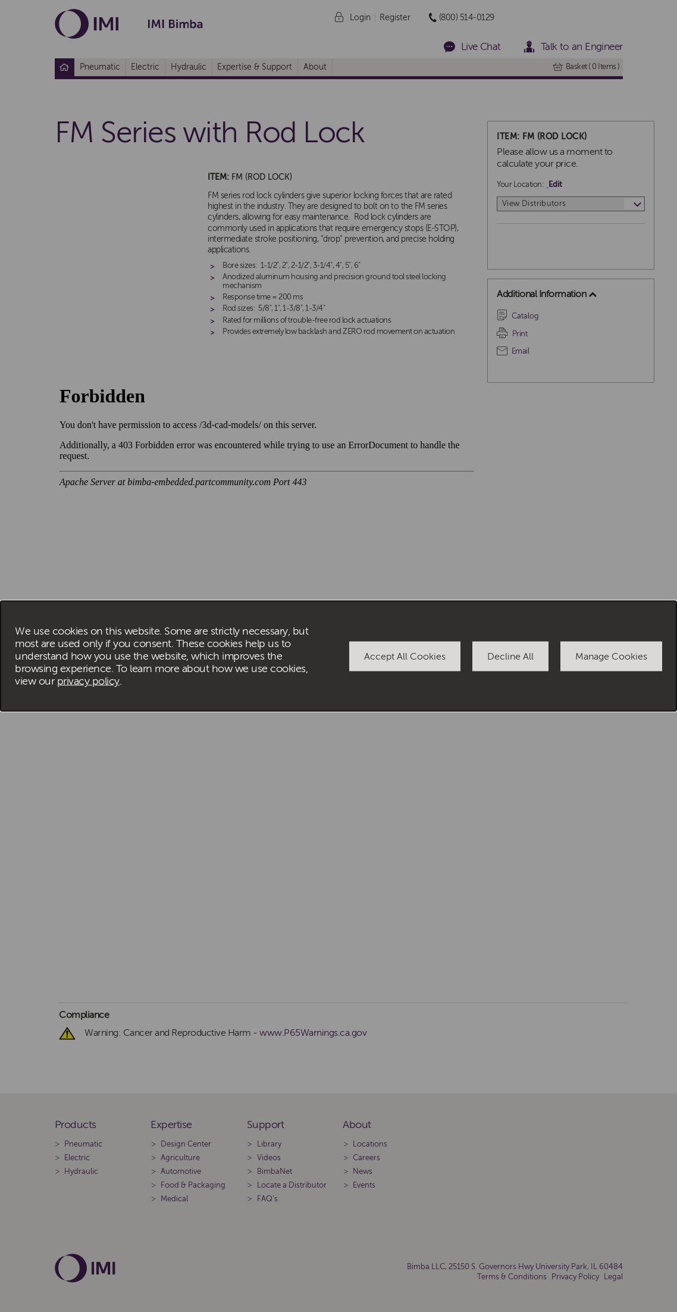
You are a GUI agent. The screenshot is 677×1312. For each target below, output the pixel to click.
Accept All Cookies (405, 656)
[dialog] (338, 656)
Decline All (510, 656)
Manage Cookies (611, 656)
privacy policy (88, 681)
